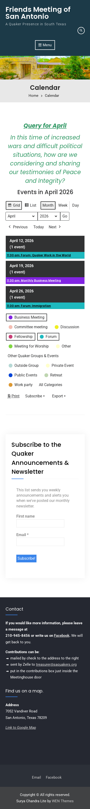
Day (75, 205)
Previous (18, 227)
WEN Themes (63, 801)
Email (22, 535)
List (30, 206)
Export (59, 396)
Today (38, 227)
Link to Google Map (21, 727)
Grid (13, 206)
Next (55, 227)
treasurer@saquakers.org (56, 664)
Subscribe (35, 396)
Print (13, 397)
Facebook (61, 635)
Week (62, 205)
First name (25, 516)
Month (48, 205)
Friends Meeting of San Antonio (38, 13)
